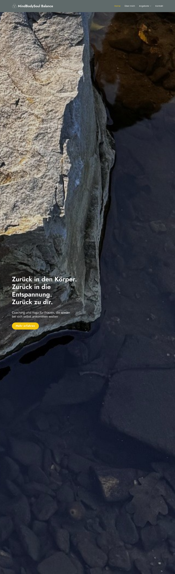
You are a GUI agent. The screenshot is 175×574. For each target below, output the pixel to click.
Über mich (129, 5)
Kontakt (159, 5)
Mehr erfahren (25, 326)
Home (117, 5)
